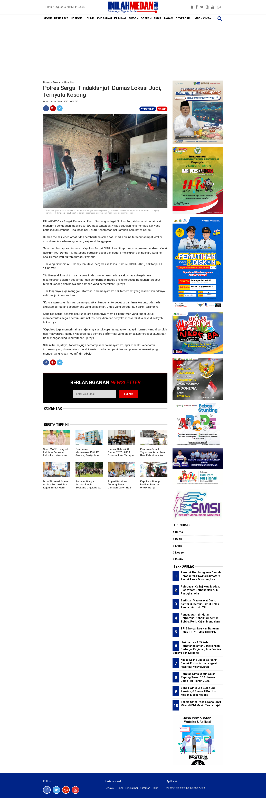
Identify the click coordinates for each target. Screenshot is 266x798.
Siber (120, 788)
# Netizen (179, 552)
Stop (162, 108)
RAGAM (168, 18)
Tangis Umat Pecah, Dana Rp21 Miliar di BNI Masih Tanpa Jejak (201, 703)
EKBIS (157, 18)
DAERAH (146, 18)
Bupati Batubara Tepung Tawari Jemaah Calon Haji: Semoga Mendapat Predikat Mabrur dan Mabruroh (120, 489)
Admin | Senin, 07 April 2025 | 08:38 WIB (60, 101)
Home (46, 82)
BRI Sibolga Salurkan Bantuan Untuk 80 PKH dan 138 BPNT (200, 630)
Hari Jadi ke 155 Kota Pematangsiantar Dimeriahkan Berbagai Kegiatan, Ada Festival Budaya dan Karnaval (197, 647)
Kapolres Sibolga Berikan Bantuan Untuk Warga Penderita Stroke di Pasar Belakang (151, 487)
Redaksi (109, 788)
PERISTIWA (61, 18)
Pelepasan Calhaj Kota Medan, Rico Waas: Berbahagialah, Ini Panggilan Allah (200, 590)
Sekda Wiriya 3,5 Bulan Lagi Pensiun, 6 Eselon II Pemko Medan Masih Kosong (198, 691)
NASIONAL (77, 18)
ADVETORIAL (184, 18)
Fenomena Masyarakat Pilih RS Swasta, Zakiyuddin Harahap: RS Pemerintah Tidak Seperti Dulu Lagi (87, 457)
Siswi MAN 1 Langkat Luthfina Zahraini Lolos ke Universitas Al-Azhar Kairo (55, 454)
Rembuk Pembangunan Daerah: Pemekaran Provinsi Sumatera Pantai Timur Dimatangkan (201, 576)
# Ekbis (177, 545)
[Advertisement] (133, 48)
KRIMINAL (120, 18)
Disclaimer (131, 788)
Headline (69, 82)
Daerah (57, 82)
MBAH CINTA (203, 18)
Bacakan (147, 108)
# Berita (178, 532)
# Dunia (177, 538)
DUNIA (91, 18)
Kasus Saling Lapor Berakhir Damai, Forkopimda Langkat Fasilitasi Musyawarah (199, 663)
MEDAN (133, 18)
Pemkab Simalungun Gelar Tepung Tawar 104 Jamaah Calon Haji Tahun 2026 (198, 677)
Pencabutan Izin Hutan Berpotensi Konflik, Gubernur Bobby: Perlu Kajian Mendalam (200, 618)
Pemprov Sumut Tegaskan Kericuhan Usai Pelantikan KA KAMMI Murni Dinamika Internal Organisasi (152, 457)
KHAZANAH (104, 18)
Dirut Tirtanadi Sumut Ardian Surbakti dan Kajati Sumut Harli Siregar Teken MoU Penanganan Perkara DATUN (56, 489)
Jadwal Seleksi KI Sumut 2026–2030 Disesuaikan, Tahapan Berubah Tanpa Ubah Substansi (121, 455)
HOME (48, 18)
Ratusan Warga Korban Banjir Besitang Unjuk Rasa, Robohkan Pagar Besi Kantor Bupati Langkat (88, 487)
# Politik (178, 559)
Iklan (155, 788)
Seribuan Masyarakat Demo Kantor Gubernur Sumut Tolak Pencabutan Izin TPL (200, 604)
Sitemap (145, 788)
